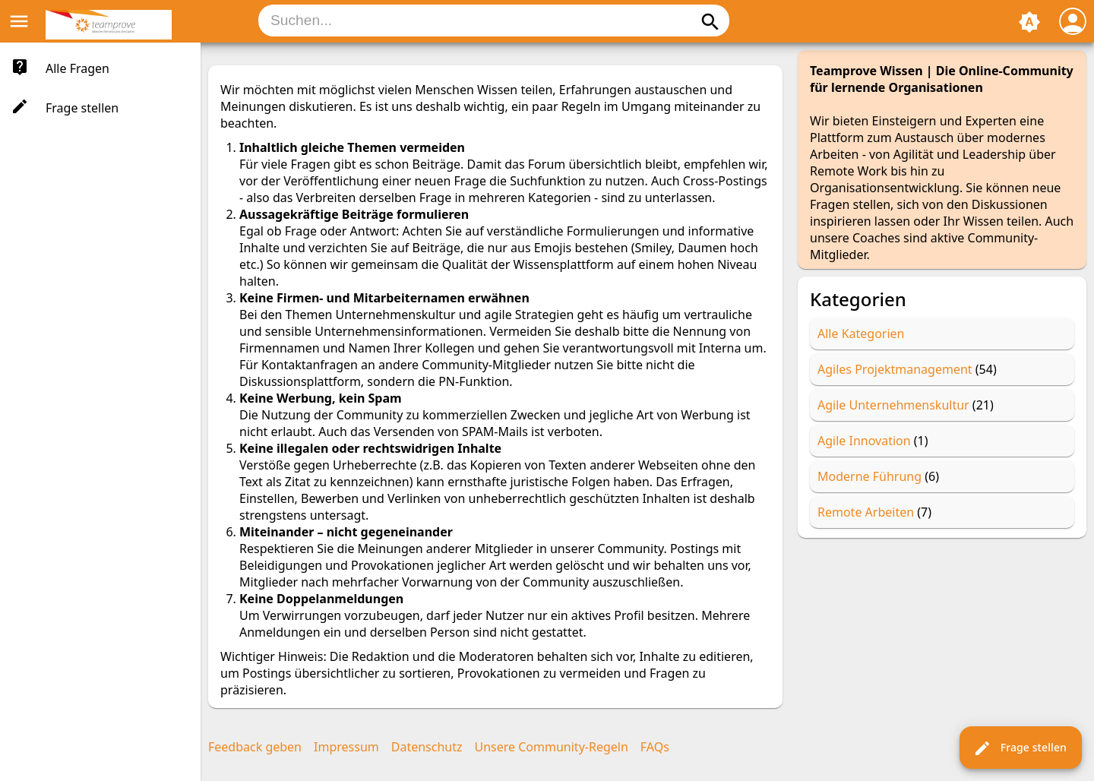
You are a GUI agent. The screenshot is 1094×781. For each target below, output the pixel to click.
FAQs (654, 746)
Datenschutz (427, 746)
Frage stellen (1020, 748)
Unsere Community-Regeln (551, 746)
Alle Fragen (77, 68)
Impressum (346, 746)
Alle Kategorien (861, 333)
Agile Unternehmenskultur (893, 405)
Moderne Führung (869, 476)
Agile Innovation (864, 440)
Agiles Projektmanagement (894, 369)
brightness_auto (1029, 22)
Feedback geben (255, 746)
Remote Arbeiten (865, 512)
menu (19, 21)
